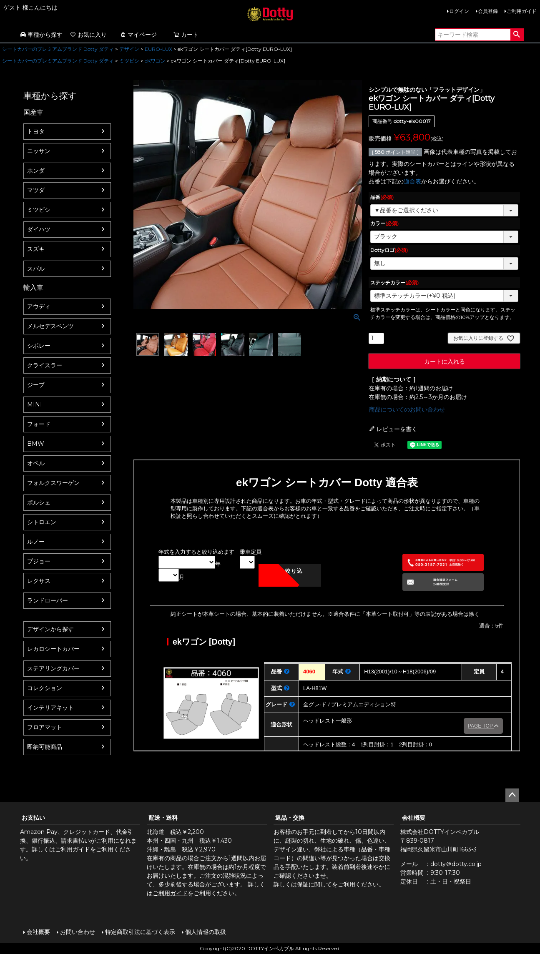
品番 (382, 197)
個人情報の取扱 (205, 932)
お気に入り (88, 34)
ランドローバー (47, 600)
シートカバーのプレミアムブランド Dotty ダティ (58, 49)
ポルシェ (38, 502)
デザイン (129, 49)
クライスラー (44, 365)
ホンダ (36, 170)
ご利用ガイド (522, 11)
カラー (384, 223)
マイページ (138, 34)
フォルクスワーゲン (53, 483)
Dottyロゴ (389, 250)
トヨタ (36, 131)
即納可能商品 (44, 747)
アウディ (38, 306)
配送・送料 (163, 817)
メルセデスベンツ (50, 326)
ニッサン (38, 151)
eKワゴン (155, 61)
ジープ (36, 385)
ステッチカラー (394, 282)
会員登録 (488, 11)
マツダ (36, 190)
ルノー (36, 541)
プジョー (38, 561)
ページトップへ (512, 795)
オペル (36, 463)
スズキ (36, 249)
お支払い (33, 817)
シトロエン (41, 522)
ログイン (459, 11)
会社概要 (413, 817)
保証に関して (314, 884)
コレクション (44, 688)
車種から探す (41, 34)
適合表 (412, 181)
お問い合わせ (77, 932)
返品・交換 (289, 817)
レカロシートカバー (53, 649)
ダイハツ (38, 229)
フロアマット (44, 727)
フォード (38, 424)
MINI (34, 404)
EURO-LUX (158, 49)
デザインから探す (50, 629)
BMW (35, 443)
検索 (516, 34)
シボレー (38, 345)
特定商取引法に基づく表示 (140, 932)
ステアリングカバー (53, 668)
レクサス (38, 581)
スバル (36, 268)
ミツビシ (129, 61)
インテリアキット (50, 707)
